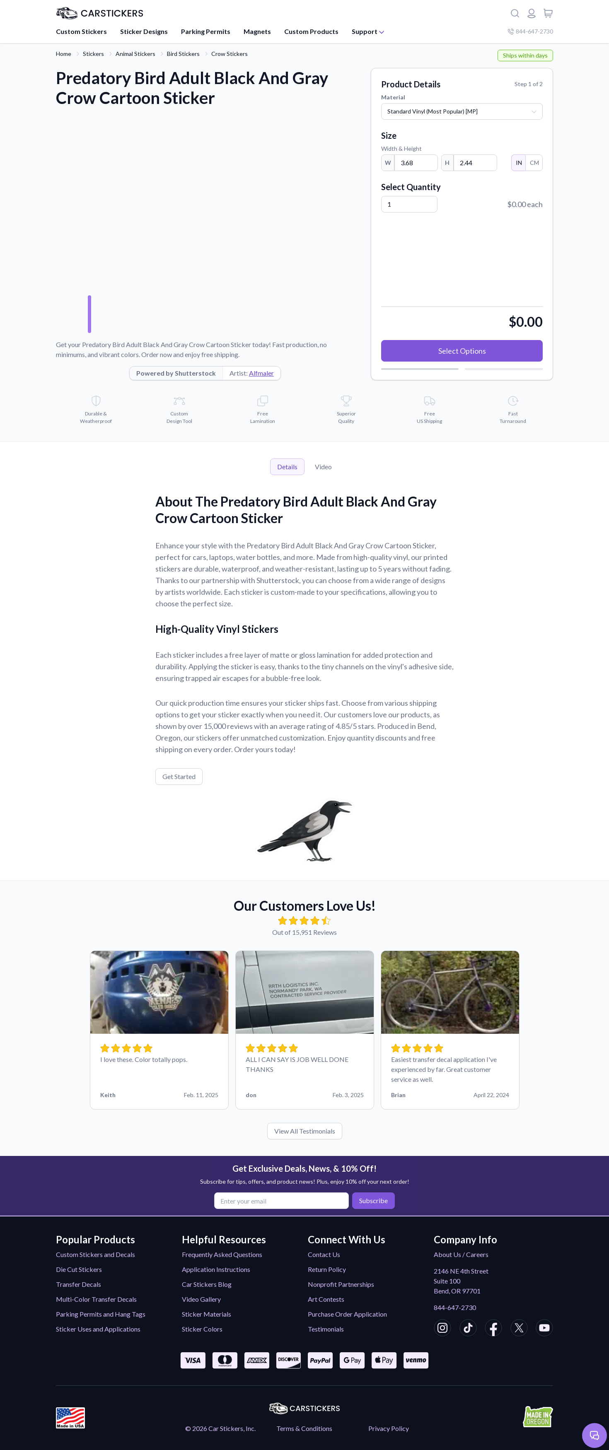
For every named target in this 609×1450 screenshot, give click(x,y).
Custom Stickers (81, 31)
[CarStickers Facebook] (493, 1329)
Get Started (179, 776)
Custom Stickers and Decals (95, 1254)
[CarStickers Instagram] (442, 1329)
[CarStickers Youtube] (544, 1329)
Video (323, 466)
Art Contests (326, 1299)
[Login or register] (531, 13)
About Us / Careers (461, 1254)
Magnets (257, 31)
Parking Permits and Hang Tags (100, 1314)
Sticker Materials (206, 1314)
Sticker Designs (144, 31)
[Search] (515, 13)
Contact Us (324, 1254)
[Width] (416, 162)
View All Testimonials (304, 1131)
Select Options (462, 350)
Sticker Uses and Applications (98, 1329)
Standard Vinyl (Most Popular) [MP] (432, 111)
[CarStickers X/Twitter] (519, 1329)
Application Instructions (216, 1269)
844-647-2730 (455, 1307)
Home (63, 53)
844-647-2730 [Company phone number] (530, 31)
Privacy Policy (388, 1428)
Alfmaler (261, 373)
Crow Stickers (229, 53)
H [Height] (447, 162)
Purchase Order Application (347, 1314)
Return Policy (327, 1269)
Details (287, 466)
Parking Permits (205, 31)
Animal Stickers (135, 53)
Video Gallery (201, 1299)
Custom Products (311, 31)
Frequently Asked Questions (222, 1254)
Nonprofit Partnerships (341, 1284)
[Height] (475, 162)
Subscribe (372, 1200)
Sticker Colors (202, 1329)
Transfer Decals (78, 1284)
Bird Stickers (183, 53)
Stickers (93, 53)
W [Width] (388, 162)
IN (518, 162)
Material (393, 97)
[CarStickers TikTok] (468, 1329)
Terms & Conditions (304, 1428)
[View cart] (548, 13)
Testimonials (326, 1329)
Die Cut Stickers (79, 1269)
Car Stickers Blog (207, 1284)
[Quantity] (409, 204)
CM (534, 162)
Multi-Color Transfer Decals (96, 1299)
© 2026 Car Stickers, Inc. (220, 1428)
